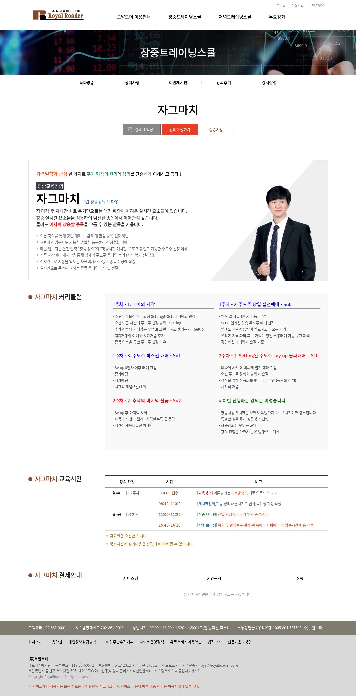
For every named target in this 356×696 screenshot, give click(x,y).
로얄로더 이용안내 (134, 16)
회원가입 (298, 4)
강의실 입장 (140, 130)
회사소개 (35, 642)
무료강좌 (277, 16)
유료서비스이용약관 (186, 642)
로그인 (281, 4)
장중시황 (216, 129)
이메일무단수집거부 (118, 642)
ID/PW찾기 (317, 4)
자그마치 (178, 109)
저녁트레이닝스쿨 (235, 16)
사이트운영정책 (152, 642)
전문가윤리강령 (240, 642)
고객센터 (125, 36)
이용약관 (55, 642)
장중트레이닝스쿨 (184, 16)
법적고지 (215, 642)
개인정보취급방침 (82, 642)
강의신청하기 (179, 129)
